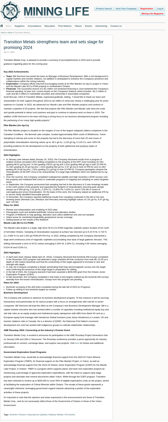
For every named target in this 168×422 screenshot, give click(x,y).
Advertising (101, 26)
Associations (34, 26)
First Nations (64, 26)
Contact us (116, 26)
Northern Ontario (18, 414)
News (8, 26)
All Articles (70, 414)
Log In (160, 8)
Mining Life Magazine (152, 13)
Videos (78, 26)
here (77, 343)
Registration (146, 8)
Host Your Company (126, 8)
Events (88, 26)
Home (3, 33)
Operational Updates (37, 414)
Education (49, 26)
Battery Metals (56, 414)
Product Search (104, 8)
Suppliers (19, 26)
